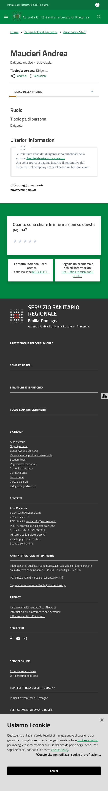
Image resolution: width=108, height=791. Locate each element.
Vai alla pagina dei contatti (25, 539)
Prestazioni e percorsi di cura (31, 343)
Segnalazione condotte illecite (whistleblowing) (38, 585)
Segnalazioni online (21, 543)
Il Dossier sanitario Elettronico (27, 616)
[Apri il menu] (6, 16)
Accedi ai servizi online (23, 671)
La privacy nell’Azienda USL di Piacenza (33, 607)
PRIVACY (15, 597)
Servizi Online (20, 661)
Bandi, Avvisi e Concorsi (24, 450)
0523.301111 (40, 272)
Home (14, 32)
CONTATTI (16, 498)
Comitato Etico (18, 472)
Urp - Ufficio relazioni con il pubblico (77, 274)
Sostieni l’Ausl (18, 459)
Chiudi (54, 771)
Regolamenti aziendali (23, 464)
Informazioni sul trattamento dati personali (35, 612)
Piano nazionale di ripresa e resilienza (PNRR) (36, 577)
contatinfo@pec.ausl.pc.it (41, 521)
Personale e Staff (74, 32)
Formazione (17, 477)
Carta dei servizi (19, 481)
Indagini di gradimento (23, 486)
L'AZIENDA (16, 432)
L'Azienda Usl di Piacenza (40, 32)
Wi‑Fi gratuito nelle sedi (24, 676)
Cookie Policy (59, 749)
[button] (99, 17)
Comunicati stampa (21, 468)
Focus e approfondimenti (28, 410)
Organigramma (19, 446)
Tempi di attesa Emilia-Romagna (29, 698)
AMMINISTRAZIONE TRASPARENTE (32, 556)
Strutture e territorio (26, 387)
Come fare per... (21, 365)
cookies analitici (87, 740)
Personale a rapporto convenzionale (31, 455)
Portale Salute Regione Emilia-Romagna (27, 5)
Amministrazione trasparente (45, 158)
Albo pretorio (17, 442)
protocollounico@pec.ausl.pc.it (37, 526)
